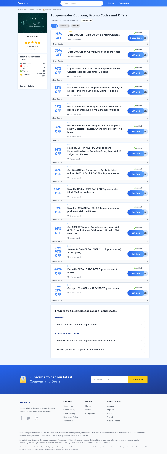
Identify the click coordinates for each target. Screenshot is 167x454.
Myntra (110, 413)
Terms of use (69, 420)
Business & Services (35, 10)
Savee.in (24, 402)
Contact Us (68, 406)
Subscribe (138, 379)
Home (20, 10)
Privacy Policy (69, 413)
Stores (111, 3)
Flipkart (110, 409)
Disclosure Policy (70, 417)
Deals (75, 26)
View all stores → (114, 420)
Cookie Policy (69, 409)
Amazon (110, 406)
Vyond (110, 417)
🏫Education (47, 10)
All (54, 26)
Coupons (64, 26)
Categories (124, 3)
